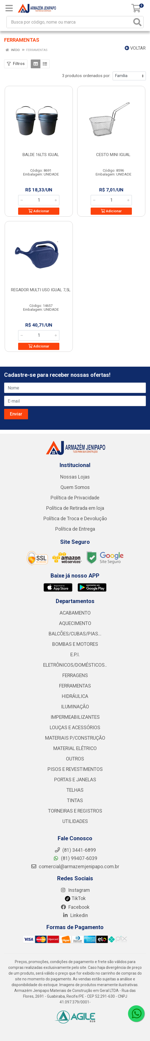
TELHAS (75, 790)
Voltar (135, 48)
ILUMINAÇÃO (75, 706)
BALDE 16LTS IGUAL (41, 154)
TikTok (75, 898)
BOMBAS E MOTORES (75, 644)
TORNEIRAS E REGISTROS (75, 811)
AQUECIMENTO (75, 623)
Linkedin (75, 915)
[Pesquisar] (137, 22)
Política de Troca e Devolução (75, 518)
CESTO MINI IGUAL (113, 154)
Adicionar (38, 211)
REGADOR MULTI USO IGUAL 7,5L (41, 289)
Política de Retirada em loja (75, 508)
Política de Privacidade (75, 497)
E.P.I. (75, 654)
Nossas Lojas (75, 477)
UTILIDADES (75, 821)
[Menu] (9, 8)
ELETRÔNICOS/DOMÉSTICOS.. (75, 665)
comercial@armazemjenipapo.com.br (75, 866)
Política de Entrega (75, 529)
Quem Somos (75, 487)
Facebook (75, 907)
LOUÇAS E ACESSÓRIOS (75, 727)
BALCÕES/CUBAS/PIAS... (75, 634)
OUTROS (75, 759)
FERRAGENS (75, 675)
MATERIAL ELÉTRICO (75, 748)
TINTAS (75, 800)
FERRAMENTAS (75, 686)
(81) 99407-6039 (75, 858)
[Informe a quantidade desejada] (38, 200)
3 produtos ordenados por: (86, 75)
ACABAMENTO (75, 613)
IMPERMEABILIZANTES (75, 717)
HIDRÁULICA (75, 696)
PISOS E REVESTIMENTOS (75, 769)
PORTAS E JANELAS (75, 779)
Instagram (75, 890)
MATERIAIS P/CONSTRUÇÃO (75, 738)
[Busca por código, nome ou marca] (69, 22)
